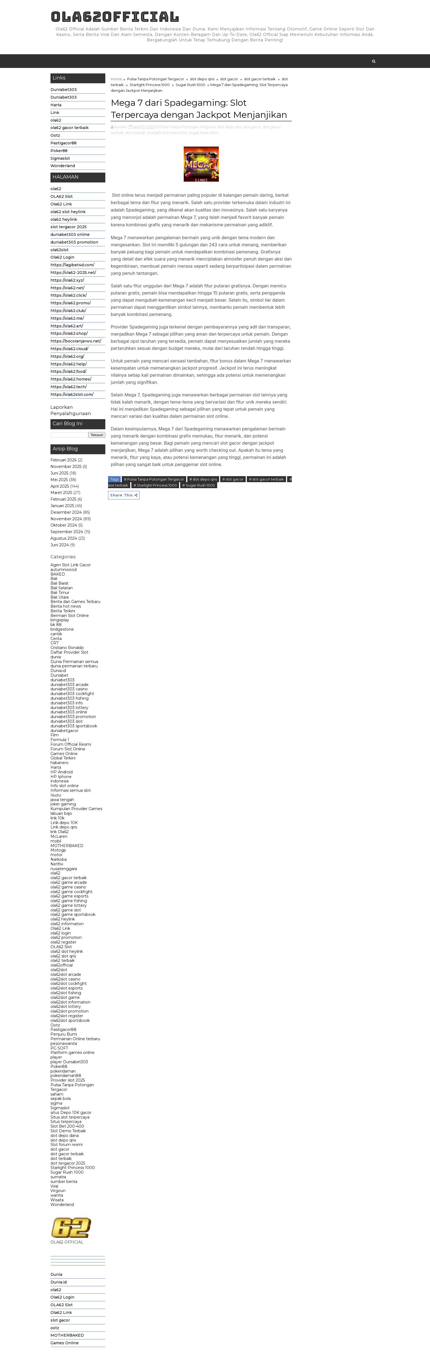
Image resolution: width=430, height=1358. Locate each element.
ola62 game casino (68, 887)
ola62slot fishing (65, 992)
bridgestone (62, 629)
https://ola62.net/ (67, 287)
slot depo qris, (230, 127)
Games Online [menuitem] (64, 1342)
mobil (55, 841)
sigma (56, 1103)
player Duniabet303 (69, 1061)
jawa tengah (62, 799)
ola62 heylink (63, 219)
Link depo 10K (64, 822)
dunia (55, 656)
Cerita (56, 638)
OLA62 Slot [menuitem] (61, 1304)
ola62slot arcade (65, 974)
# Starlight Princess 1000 (155, 485)
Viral (54, 1186)
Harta (55, 104)
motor (56, 854)
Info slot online (64, 785)
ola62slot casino (65, 979)
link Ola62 (59, 831)
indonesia (59, 781)
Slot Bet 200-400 (67, 1126)
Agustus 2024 (63, 538)
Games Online (64, 753)
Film (54, 735)
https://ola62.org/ (67, 356)
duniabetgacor (64, 730)
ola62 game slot (65, 910)
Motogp (58, 850)
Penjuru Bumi (63, 1034)
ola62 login (60, 933)
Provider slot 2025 (67, 1080)
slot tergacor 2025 (68, 226)
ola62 (55, 120)
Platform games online (72, 1052)
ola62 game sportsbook (72, 914)
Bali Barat (59, 583)
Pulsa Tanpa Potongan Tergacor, (188, 127)
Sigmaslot (60, 158)
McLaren (58, 836)
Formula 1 (59, 739)
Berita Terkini (62, 610)
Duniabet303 (63, 89)
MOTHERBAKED (66, 845)
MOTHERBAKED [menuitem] (67, 1335)
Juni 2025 (59, 473)
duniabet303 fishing (69, 698)
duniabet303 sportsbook (73, 726)
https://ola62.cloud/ (69, 348)
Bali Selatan (61, 587)
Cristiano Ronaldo (67, 647)
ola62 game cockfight (71, 891)
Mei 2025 (59, 479)
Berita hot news (65, 606)
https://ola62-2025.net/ (73, 272)
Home (116, 79)
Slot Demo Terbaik (68, 1130)
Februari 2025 (63, 499)
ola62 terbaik (62, 960)
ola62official (61, 965)
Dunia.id (58, 670)
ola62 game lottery (68, 905)
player (56, 1057)
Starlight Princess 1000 (72, 1167)
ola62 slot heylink (68, 211)
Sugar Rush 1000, (204, 132)
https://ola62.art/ (66, 326)
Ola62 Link (61, 204)
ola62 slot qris (63, 956)
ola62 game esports (69, 896)
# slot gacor (233, 479)
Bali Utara (59, 597)
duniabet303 (62, 679)
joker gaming (63, 804)
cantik (56, 633)
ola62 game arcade (68, 882)
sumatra (58, 1176)
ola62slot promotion (69, 1011)
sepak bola (60, 1098)
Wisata (57, 1199)
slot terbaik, (135, 132)
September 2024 (66, 531)
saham (56, 1094)
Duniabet (59, 675)
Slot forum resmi (66, 1144)
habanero (59, 762)
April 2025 (59, 486)
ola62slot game (65, 997)
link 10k (57, 818)
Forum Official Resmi (70, 744)
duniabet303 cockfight (72, 693)
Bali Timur (59, 592)
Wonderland (62, 165)
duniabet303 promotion (74, 242)
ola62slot (59, 249)
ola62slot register (66, 1015)
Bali (53, 578)
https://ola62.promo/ (70, 303)
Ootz (55, 135)
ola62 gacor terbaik (69, 127)
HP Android (61, 772)
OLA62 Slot (61, 196)
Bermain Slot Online (69, 615)
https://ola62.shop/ (69, 333)
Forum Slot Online (67, 749)
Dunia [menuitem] (56, 1274)
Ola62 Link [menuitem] (61, 1312)
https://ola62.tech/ (68, 386)
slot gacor (59, 1149)
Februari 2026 (63, 460)
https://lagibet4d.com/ (72, 264)
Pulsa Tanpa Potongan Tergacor (72, 1087)
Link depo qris (63, 827)
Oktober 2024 (63, 525)
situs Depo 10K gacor (70, 1112)
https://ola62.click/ (68, 295)
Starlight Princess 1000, (167, 132)
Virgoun (58, 1190)
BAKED (57, 574)
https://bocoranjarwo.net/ (75, 341)
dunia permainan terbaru (74, 666)
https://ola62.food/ (68, 371)
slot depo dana (64, 1135)
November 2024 (66, 518)
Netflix (56, 864)
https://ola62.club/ (68, 310)
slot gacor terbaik (67, 1153)
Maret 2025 (61, 492)
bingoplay (59, 619)
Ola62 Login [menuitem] (62, 1297)
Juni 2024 (59, 544)
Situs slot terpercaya (69, 1117)
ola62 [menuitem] (55, 1289)
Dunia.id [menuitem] (58, 1282)
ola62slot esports (66, 988)
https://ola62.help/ (68, 364)
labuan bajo (61, 813)
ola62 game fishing (68, 900)
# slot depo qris (203, 479)
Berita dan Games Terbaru (75, 601)
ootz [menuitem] (54, 1327)
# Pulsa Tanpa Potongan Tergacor (154, 479)
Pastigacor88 (63, 143)
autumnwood (63, 569)
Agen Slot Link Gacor (70, 564)
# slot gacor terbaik (266, 479)
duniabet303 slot (66, 721)
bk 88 (56, 624)
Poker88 (58, 150)
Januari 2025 (62, 505)
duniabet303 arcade (69, 684)
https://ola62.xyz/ (67, 280)
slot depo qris (63, 1140)
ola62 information (67, 923)
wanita (56, 1195)
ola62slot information (70, 1002)
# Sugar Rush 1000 (198, 485)
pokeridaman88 (65, 1075)
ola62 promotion (66, 937)
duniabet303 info (66, 703)
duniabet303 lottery (69, 707)
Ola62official (115, 16)
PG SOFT (59, 1048)
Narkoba (58, 859)
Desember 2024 (66, 512)
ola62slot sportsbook (70, 1020)
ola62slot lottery (65, 1006)
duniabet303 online (70, 234)
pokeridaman (63, 1071)
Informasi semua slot (70, 790)
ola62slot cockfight (68, 983)
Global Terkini (62, 758)
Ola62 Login (62, 257)
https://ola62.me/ (67, 318)
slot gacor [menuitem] (60, 1320)
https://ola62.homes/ (70, 379)
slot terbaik (61, 1158)
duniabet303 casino (69, 689)
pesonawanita (63, 1043)
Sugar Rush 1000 (67, 1172)
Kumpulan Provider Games (76, 808)
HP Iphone (61, 776)
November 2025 (65, 466)
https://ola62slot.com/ (72, 394)
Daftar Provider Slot (69, 652)
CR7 (54, 643)
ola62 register (63, 942)
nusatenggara (63, 868)
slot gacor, (253, 127)
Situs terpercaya (65, 1121)
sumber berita (63, 1181)
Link (54, 112)
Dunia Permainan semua (74, 661)
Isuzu (55, 795)
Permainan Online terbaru (75, 1038)
